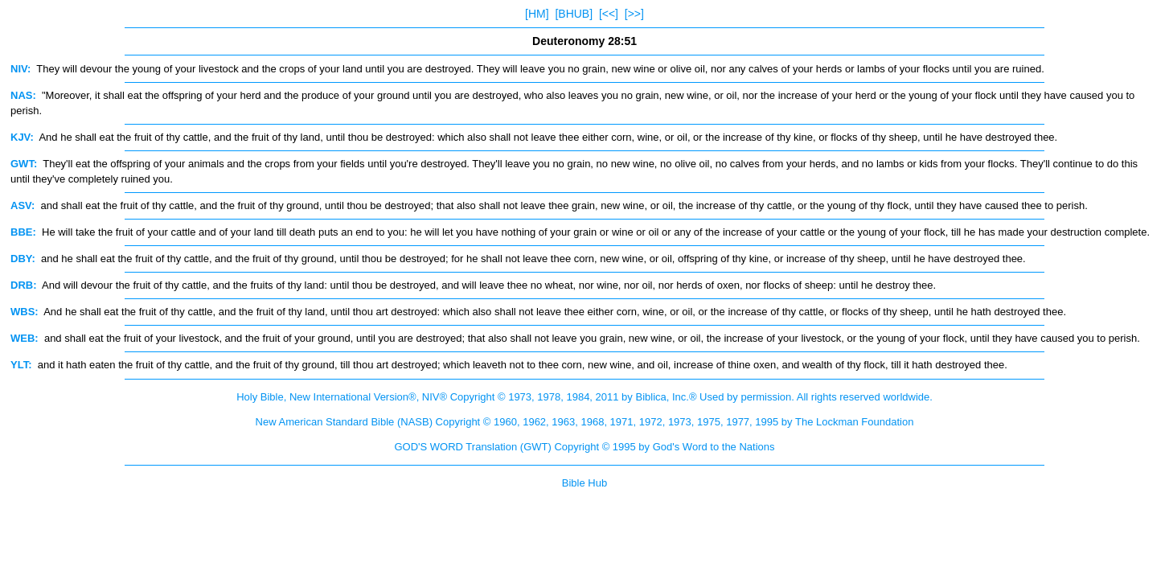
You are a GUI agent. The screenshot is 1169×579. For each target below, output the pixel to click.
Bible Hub (584, 483)
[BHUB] (574, 13)
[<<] (608, 13)
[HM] (537, 13)
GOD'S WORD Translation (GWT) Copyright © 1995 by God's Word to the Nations (584, 447)
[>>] (634, 13)
